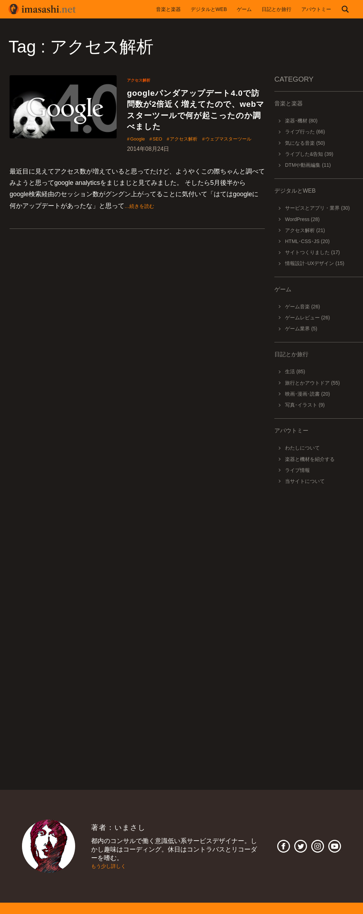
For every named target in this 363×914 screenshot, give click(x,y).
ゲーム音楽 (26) (302, 306)
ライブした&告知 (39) (309, 154)
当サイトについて (305, 481)
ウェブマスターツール (159, 171)
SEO (165, 160)
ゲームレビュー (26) (307, 317)
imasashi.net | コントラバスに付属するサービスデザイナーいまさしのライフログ (47, 9)
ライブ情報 (297, 470)
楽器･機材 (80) (301, 120)
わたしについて (302, 448)
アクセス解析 (142, 80)
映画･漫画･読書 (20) (307, 394)
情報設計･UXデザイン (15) (314, 263)
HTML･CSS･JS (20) (307, 241)
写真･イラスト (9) (305, 405)
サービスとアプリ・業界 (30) (317, 208)
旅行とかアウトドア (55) (312, 383)
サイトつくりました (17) (312, 252)
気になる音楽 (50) (305, 143)
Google (140, 160)
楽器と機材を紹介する (310, 459)
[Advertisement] (318, 589)
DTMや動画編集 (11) (308, 165)
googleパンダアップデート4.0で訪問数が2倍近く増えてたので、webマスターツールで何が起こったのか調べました (196, 119)
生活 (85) (295, 371)
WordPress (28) (302, 219)
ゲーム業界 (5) (301, 328)
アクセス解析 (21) (305, 230)
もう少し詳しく (113, 866)
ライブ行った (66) (305, 131)
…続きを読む (143, 237)
